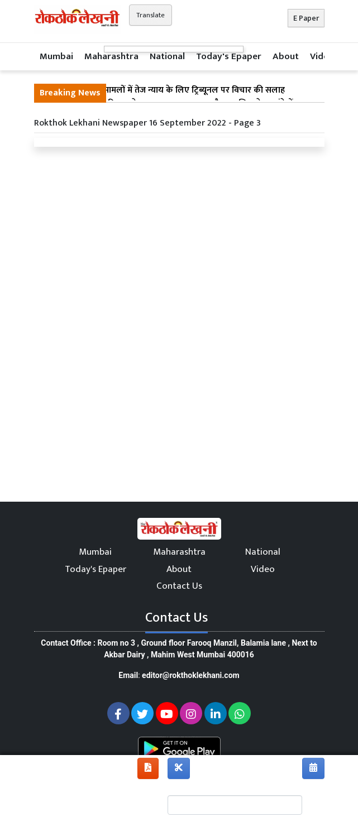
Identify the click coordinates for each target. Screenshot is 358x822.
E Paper (306, 18)
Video (322, 56)
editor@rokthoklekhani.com (191, 675)
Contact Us (179, 586)
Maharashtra (111, 56)
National (167, 56)
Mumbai (56, 56)
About (286, 56)
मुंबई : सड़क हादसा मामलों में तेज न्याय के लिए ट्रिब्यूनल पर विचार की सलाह (162, 90)
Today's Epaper (228, 56)
